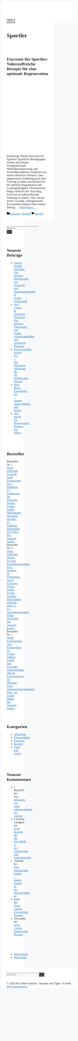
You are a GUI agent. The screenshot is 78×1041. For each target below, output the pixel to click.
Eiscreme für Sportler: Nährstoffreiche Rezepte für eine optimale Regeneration (27, 66)
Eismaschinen (22, 737)
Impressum (20, 957)
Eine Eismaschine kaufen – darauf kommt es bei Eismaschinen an (22, 882)
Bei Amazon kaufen (11, 538)
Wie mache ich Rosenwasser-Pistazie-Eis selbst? (22, 423)
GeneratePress (19, 986)
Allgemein (20, 734)
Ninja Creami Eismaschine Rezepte (21, 910)
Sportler (39, 213)
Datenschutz (21, 954)
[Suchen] (9, 232)
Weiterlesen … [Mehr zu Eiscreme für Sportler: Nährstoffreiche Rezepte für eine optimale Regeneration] (27, 207)
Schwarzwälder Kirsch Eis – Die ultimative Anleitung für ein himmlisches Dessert (23, 365)
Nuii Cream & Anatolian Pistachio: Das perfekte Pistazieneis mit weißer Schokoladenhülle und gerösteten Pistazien (24, 325)
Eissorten (15, 213)
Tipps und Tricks (17, 750)
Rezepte (26, 213)
